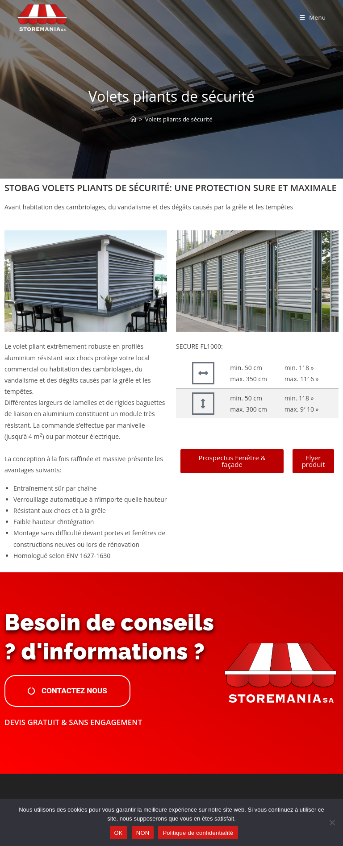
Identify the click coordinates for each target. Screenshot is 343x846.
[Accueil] (133, 119)
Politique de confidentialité (198, 832)
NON (143, 832)
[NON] (331, 822)
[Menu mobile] (313, 17)
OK (118, 832)
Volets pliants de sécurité (179, 119)
